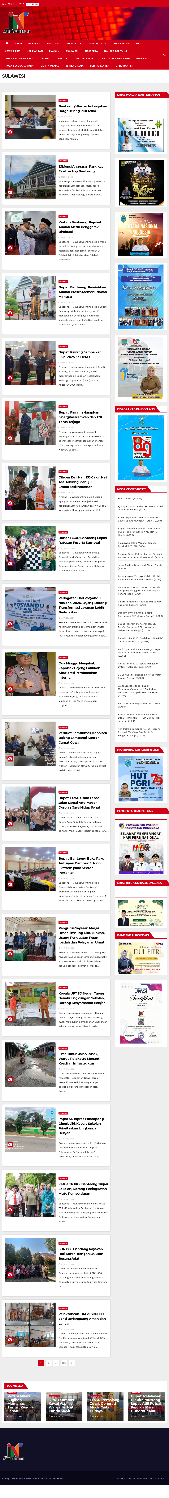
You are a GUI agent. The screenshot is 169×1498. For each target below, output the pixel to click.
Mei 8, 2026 (67, 117)
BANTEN (34, 43)
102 (64, 1362)
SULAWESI (72, 51)
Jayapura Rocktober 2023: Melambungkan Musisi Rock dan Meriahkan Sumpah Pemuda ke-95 (138, 689)
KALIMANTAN (35, 51)
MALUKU (54, 51)
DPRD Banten (124, 66)
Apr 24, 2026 (67, 948)
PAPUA (46, 58)
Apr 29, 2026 (67, 548)
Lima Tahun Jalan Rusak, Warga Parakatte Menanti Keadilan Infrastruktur (79, 1058)
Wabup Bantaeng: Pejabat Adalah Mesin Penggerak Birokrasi (79, 227)
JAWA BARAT (97, 43)
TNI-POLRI (62, 58)
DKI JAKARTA (74, 43)
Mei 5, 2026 (67, 237)
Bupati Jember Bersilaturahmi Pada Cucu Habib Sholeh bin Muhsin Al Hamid (139, 531)
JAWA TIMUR (12, 51)
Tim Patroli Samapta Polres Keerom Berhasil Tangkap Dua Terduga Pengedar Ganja (139, 732)
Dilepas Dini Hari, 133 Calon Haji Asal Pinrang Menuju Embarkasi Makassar (82, 482)
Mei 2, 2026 (67, 363)
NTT (138, 43)
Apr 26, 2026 (67, 878)
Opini (18, 43)
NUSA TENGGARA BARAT (20, 58)
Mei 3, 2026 (67, 302)
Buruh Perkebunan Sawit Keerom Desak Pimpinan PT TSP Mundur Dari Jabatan (139, 717)
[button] (164, 54)
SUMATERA (91, 51)
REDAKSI (141, 58)
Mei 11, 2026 (16, 1416)
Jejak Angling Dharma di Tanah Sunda (140, 565)
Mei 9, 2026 (57, 1416)
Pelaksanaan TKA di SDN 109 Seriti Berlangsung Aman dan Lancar (82, 1318)
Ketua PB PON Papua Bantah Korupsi (139, 703)
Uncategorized (85, 58)
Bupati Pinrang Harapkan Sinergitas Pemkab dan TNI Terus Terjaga (80, 417)
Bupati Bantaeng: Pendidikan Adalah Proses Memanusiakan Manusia (82, 292)
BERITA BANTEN (99, 66)
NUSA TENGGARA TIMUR (19, 66)
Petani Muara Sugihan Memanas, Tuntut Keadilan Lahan (21, 1403)
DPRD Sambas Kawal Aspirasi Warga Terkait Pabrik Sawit (61, 1405)
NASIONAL (53, 43)
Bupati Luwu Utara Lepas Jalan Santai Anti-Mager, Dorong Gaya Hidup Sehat (79, 802)
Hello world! (125, 498)
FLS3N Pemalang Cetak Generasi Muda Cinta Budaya (104, 1405)
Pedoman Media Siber (116, 58)
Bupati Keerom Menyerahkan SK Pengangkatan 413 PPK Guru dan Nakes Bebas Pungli (137, 627)
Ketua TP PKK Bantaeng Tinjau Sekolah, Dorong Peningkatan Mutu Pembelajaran (83, 1189)
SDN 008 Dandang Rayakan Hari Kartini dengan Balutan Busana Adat (80, 1254)
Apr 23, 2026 (67, 1264)
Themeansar (57, 1478)
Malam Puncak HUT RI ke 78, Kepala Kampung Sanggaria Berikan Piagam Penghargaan (139, 590)
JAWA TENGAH (121, 43)
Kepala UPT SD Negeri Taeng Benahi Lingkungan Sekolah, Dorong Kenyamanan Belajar (81, 998)
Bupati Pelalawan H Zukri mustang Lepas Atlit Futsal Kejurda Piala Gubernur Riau (146, 1403)
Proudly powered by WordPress (17, 1478)
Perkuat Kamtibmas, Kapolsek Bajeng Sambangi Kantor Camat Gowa (82, 737)
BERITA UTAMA (50, 66)
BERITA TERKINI (157, 1478)
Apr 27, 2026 (67, 813)
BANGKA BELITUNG (115, 51)
